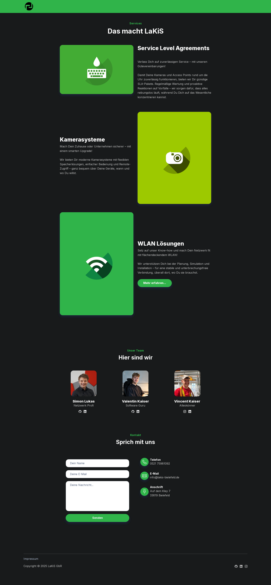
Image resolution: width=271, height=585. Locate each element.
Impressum (31, 558)
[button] (155, 283)
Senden (97, 518)
